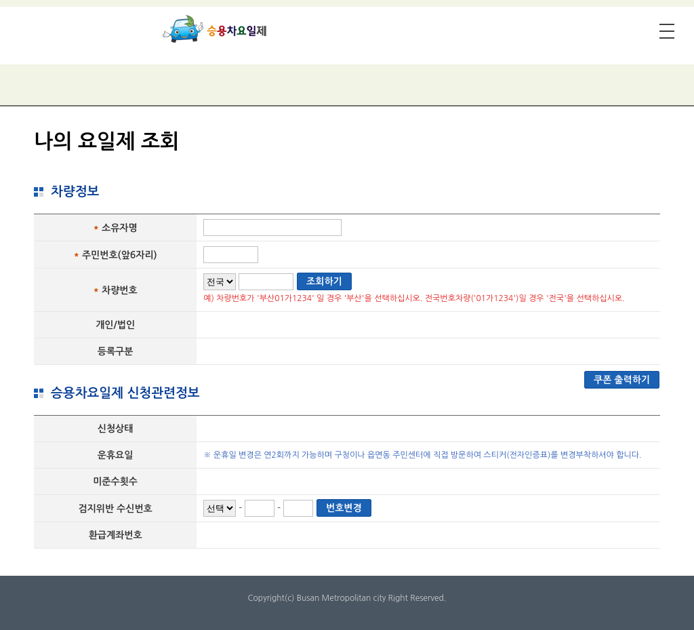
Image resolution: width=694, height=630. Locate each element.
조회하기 (324, 281)
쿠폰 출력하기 (622, 380)
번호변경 (344, 508)
